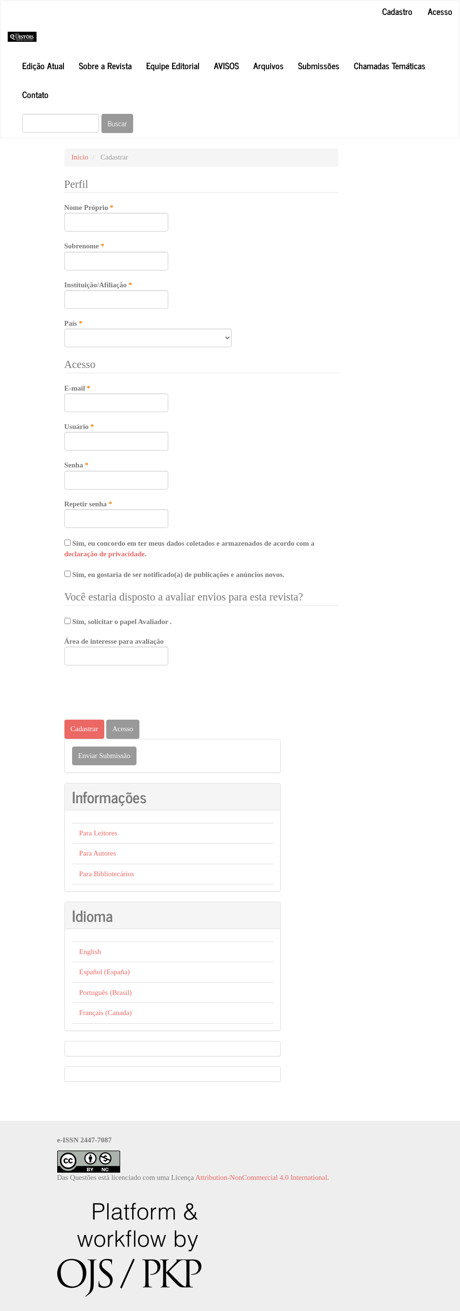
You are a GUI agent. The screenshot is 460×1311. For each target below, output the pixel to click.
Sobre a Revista (105, 65)
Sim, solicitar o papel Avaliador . (118, 621)
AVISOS (226, 65)
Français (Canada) (105, 1013)
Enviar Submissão (104, 756)
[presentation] (137, 693)
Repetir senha (116, 513)
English (90, 952)
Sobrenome (116, 255)
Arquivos (268, 65)
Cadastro (397, 11)
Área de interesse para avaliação (116, 651)
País (148, 333)
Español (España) (104, 972)
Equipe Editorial (172, 65)
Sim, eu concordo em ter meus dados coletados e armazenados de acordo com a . (189, 548)
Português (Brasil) (105, 992)
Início (80, 157)
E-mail (116, 397)
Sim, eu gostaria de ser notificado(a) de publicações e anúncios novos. (174, 574)
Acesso (440, 11)
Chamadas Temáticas (389, 65)
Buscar (117, 123)
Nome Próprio (116, 217)
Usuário (116, 436)
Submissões (318, 65)
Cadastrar (84, 729)
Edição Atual (43, 65)
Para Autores (97, 853)
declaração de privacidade (104, 554)
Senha (116, 474)
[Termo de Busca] (60, 123)
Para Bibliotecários (107, 874)
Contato (35, 94)
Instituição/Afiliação (116, 294)
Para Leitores (98, 833)
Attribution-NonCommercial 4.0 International (261, 1177)
